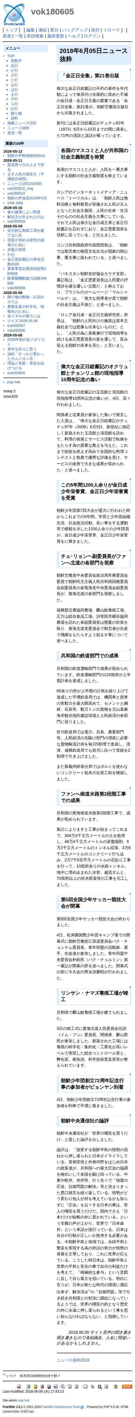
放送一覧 (14, 133)
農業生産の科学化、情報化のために (25, 309)
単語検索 (35, 35)
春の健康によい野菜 (23, 212)
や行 (14, 99)
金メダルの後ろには (23, 316)
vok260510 (16, 193)
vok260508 (16, 288)
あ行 (14, 65)
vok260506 (16, 330)
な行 (14, 85)
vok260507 (16, 325)
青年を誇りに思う (22, 349)
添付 (95, 29)
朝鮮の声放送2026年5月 (27, 198)
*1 (89, 1290)
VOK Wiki (15, 203)
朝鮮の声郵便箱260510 (26, 156)
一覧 (19, 35)
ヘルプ (74, 35)
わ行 (14, 108)
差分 (54, 29)
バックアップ (75, 29)
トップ (11, 29)
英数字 (16, 61)
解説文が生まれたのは (25, 217)
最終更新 (55, 35)
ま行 (14, 94)
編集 (30, 29)
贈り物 (16, 113)
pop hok (13, 382)
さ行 (14, 75)
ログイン (92, 35)
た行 (14, 80)
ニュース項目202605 (24, 184)
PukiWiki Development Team (63, 1407)
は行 (14, 90)
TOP (11, 56)
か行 (14, 70)
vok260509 (16, 221)
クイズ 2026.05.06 (22, 321)
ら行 (14, 104)
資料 (14, 118)
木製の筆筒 (16, 250)
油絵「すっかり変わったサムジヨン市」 (25, 356)
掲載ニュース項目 (22, 123)
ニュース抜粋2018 (73, 1360)
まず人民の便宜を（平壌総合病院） (25, 176)
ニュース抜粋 (18, 128)
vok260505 (16, 373)
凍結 (42, 29)
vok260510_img (20, 188)
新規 (7, 35)
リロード (111, 29)
